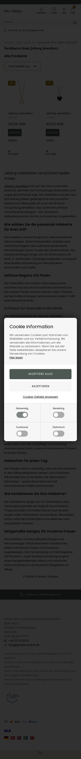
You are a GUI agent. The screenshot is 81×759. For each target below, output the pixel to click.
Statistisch (58, 431)
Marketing (58, 412)
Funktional (22, 431)
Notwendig (22, 412)
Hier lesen (16, 357)
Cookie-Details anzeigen (40, 397)
